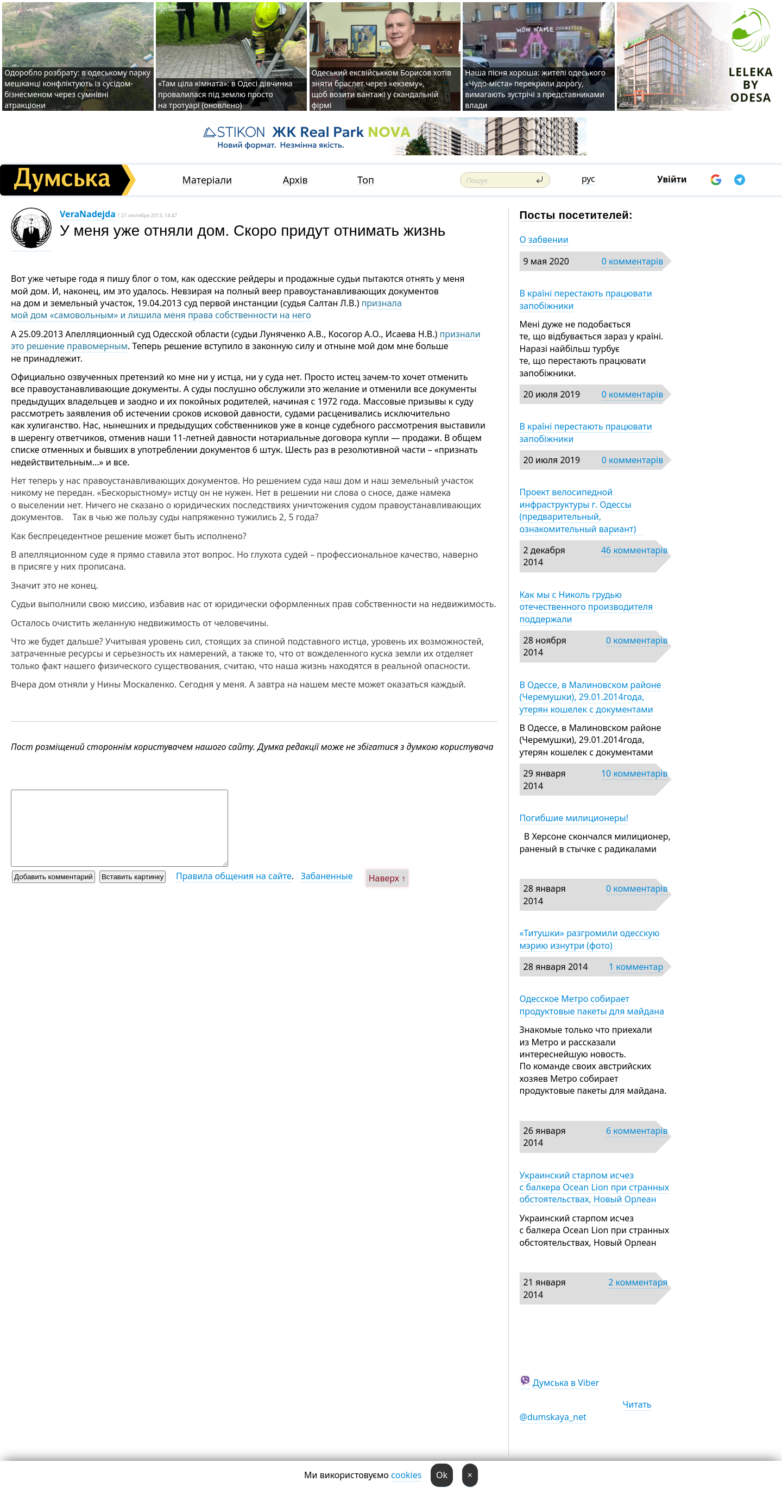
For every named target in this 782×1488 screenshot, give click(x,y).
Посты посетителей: (576, 215)
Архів (295, 180)
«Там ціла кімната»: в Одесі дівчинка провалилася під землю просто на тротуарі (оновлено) (225, 94)
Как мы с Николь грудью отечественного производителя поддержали (586, 607)
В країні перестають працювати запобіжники (586, 299)
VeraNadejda (88, 214)
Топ (365, 180)
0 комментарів (632, 261)
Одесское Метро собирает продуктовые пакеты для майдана (592, 1005)
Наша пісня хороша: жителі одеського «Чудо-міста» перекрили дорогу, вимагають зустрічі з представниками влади (535, 88)
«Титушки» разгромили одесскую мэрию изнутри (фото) (590, 939)
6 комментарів (636, 1131)
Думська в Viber (566, 1383)
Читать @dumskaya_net (586, 1410)
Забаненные (327, 876)
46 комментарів (634, 550)
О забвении (544, 239)
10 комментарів (634, 773)
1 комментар (636, 967)
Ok (441, 1475)
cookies (406, 1475)
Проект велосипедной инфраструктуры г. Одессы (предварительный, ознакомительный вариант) (581, 510)
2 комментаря (637, 1282)
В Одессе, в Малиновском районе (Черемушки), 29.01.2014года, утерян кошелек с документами (590, 697)
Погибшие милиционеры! (574, 818)
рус (588, 179)
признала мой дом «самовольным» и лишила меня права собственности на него (206, 309)
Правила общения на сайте (234, 876)
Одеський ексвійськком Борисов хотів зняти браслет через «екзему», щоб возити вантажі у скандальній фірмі (381, 88)
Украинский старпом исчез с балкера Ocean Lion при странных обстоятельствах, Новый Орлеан (595, 1187)
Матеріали (207, 180)
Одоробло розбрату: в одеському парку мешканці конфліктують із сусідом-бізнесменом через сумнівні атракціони (77, 88)
